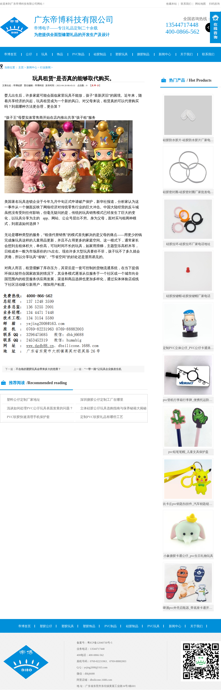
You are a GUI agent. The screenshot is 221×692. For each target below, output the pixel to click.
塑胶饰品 (89, 626)
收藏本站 (171, 3)
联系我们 (186, 3)
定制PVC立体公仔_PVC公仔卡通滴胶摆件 (191, 348)
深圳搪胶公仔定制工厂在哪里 (101, 399)
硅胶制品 (100, 54)
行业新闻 (45, 67)
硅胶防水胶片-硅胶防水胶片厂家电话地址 (191, 140)
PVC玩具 (153, 626)
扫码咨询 (214, 3)
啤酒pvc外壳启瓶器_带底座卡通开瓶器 (189, 608)
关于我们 (186, 54)
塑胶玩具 (121, 54)
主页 (21, 67)
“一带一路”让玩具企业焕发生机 (102, 369)
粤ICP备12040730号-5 (99, 642)
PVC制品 (78, 54)
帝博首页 (24, 626)
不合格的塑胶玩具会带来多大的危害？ (38, 369)
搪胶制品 (143, 54)
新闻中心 (165, 54)
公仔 (29, 54)
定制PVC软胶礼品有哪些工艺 (101, 417)
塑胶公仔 (46, 626)
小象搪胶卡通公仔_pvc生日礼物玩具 (188, 556)
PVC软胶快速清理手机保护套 (28, 417)
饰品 (60, 54)
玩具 (44, 54)
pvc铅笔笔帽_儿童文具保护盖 (188, 452)
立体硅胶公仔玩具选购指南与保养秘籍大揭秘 (113, 408)
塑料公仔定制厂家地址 (23, 399)
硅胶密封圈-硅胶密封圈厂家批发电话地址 (191, 192)
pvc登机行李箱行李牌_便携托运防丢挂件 (190, 400)
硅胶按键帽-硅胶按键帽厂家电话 (188, 296)
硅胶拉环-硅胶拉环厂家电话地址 (188, 244)
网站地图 (200, 3)
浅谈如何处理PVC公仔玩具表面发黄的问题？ (40, 408)
